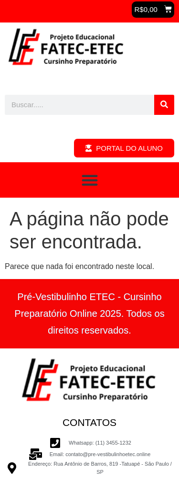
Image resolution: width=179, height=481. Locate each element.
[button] (153, 9)
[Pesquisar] (164, 105)
